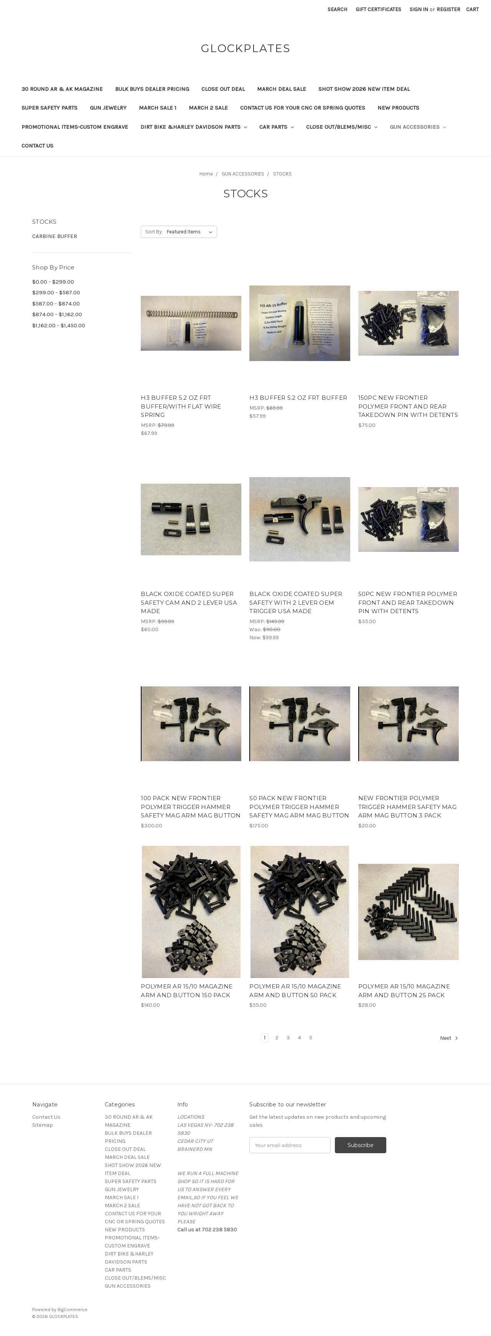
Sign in (419, 9)
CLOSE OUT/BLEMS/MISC (341, 126)
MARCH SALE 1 (157, 107)
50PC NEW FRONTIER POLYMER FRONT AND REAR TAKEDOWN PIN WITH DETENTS (407, 602)
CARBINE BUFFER (54, 236)
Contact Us (37, 145)
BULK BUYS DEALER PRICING (152, 88)
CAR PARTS (276, 126)
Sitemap (42, 1125)
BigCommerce (72, 1309)
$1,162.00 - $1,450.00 (58, 325)
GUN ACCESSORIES (418, 126)
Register (448, 9)
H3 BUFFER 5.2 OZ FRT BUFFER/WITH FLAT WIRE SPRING (181, 406)
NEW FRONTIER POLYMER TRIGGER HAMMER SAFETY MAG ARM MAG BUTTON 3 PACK (407, 806)
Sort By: (154, 232)
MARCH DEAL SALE (281, 88)
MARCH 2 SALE (208, 107)
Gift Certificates (378, 9)
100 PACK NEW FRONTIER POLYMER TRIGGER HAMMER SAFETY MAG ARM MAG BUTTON (191, 806)
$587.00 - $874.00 (56, 303)
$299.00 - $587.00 (56, 292)
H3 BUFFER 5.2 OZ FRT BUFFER (298, 397)
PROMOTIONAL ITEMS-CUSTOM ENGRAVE (74, 126)
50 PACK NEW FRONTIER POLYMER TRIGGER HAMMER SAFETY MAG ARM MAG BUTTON (299, 806)
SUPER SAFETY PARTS (49, 107)
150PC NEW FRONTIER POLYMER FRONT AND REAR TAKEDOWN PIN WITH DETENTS (408, 406)
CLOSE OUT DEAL (223, 88)
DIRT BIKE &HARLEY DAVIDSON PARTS (193, 126)
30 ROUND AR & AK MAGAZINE (62, 88)
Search (337, 9)
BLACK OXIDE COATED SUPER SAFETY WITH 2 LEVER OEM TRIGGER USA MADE (295, 602)
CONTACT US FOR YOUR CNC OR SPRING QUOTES (302, 107)
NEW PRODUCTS (398, 107)
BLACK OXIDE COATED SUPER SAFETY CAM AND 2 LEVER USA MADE (189, 602)
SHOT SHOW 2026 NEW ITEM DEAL (364, 88)
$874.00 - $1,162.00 (57, 314)
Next (449, 1038)
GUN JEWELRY (108, 107)
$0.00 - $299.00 (53, 281)
